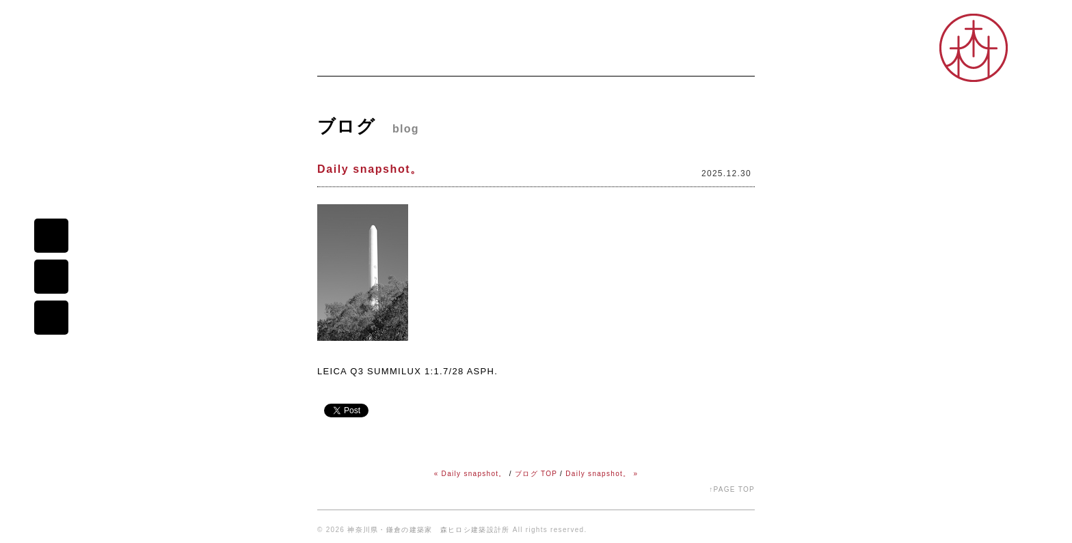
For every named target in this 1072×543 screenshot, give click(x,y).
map (51, 277)
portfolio (51, 318)
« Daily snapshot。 (470, 473)
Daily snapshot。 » (601, 473)
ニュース (399, 58)
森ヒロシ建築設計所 (51, 102)
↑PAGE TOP (732, 489)
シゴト (643, 58)
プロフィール (467, 58)
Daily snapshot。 (370, 169)
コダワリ (587, 58)
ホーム (339, 58)
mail (51, 236)
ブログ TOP (536, 473)
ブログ (531, 58)
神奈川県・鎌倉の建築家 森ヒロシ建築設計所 (428, 529)
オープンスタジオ (715, 58)
